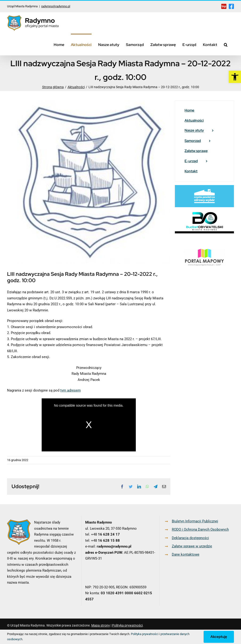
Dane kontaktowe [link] (185, 554)
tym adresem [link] (70, 390)
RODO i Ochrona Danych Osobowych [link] (200, 529)
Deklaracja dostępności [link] (190, 538)
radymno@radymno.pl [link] (55, 6)
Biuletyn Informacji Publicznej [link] (195, 521)
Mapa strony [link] (100, 625)
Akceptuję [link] (218, 636)
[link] (235, 77)
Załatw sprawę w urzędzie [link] (192, 546)
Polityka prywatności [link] (127, 625)
